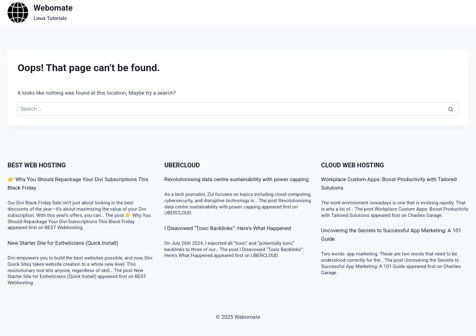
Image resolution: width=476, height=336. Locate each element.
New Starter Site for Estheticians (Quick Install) (63, 243)
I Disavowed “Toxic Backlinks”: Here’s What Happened (227, 228)
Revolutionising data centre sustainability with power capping (236, 179)
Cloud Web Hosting (352, 165)
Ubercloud (182, 165)
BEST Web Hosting (37, 165)
